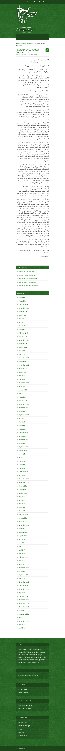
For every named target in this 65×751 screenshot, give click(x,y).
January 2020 (23, 436)
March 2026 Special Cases (27, 282)
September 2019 (24, 447)
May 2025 (22, 326)
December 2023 (24, 358)
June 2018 (22, 500)
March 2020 (22, 429)
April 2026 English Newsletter (28, 279)
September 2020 (24, 415)
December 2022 (24, 365)
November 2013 (24, 600)
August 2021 (23, 390)
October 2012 (23, 610)
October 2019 (23, 443)
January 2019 (23, 475)
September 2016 (24, 575)
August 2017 (23, 536)
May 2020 (22, 422)
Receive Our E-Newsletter (41, 2)
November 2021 (24, 386)
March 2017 (22, 553)
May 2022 (22, 376)
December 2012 (24, 603)
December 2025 (24, 308)
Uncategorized (23, 735)
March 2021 (22, 397)
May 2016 (22, 578)
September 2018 (24, 489)
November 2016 (24, 568)
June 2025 (22, 322)
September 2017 (24, 532)
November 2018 (24, 482)
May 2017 (22, 546)
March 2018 (22, 511)
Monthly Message (26, 43)
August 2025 (23, 315)
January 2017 (23, 561)
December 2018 (24, 479)
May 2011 (22, 625)
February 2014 (23, 596)
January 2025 (23, 336)
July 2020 (22, 418)
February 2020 (23, 432)
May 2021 (22, 393)
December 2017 (24, 521)
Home (18, 43)
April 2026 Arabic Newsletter (28, 275)
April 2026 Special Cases (27, 272)
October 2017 (23, 529)
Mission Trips (22, 722)
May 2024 (22, 354)
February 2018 (23, 514)
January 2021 (23, 400)
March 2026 (22, 301)
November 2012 (24, 607)
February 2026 (23, 304)
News (20, 729)
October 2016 (23, 571)
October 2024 (23, 344)
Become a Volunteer (27, 2)
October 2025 (23, 312)
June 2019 (22, 457)
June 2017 (22, 543)
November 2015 (24, 582)
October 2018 (23, 486)
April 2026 (22, 297)
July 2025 (22, 319)
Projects (21, 732)
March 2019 (22, 468)
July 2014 (22, 593)
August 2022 (23, 372)
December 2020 (24, 404)
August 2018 (23, 493)
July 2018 (22, 496)
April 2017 (22, 550)
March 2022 (22, 379)
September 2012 (24, 614)
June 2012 (22, 617)
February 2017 (23, 557)
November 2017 (24, 525)
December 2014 (24, 589)
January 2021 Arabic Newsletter (27, 51)
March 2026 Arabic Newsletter (29, 285)
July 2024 (22, 351)
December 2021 (24, 383)
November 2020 (24, 408)
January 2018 (23, 518)
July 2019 (22, 454)
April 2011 (22, 628)
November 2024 (24, 340)
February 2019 (23, 472)
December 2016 (24, 564)
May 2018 (22, 504)
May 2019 (22, 461)
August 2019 (23, 450)
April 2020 (22, 425)
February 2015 (23, 585)
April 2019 (22, 464)
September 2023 (24, 361)
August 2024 (23, 347)
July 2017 (22, 539)
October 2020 (23, 411)
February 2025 (23, 333)
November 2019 (24, 440)
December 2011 (24, 621)
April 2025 (22, 329)
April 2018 (22, 507)
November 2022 (24, 368)
